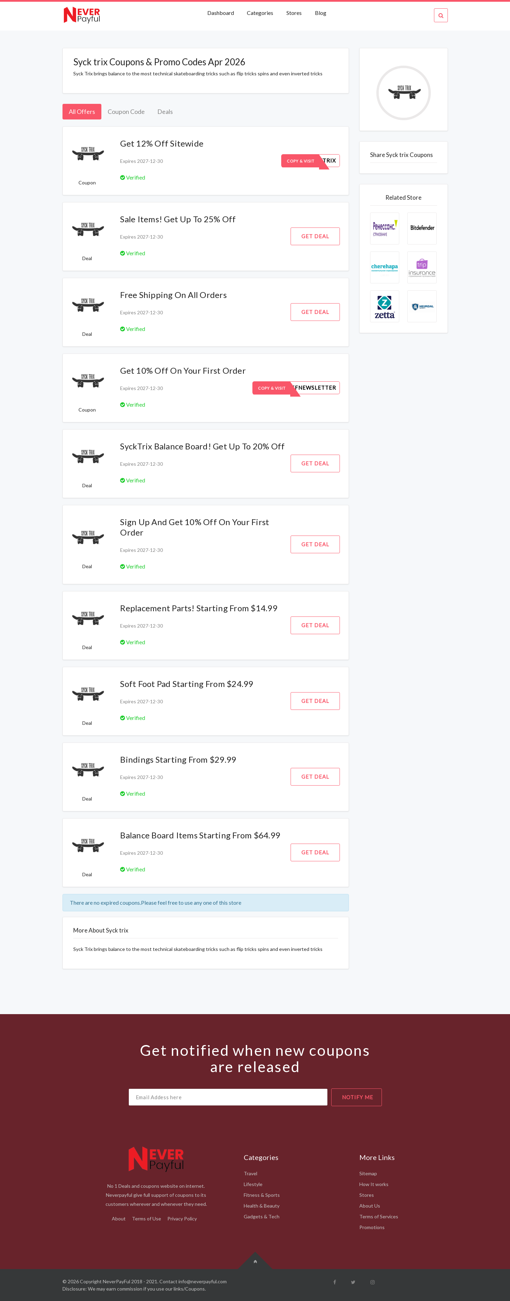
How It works (373, 1184)
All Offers (82, 111)
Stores (294, 12)
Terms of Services (378, 1216)
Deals (165, 111)
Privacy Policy (182, 1218)
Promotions (372, 1227)
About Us (369, 1206)
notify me (357, 1097)
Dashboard (221, 12)
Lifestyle (253, 1184)
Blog (320, 12)
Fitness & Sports (262, 1195)
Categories (260, 12)
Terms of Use (146, 1218)
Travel (250, 1173)
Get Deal (315, 236)
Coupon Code (126, 111)
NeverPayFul (116, 1281)
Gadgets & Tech (261, 1216)
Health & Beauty (261, 1206)
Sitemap (368, 1173)
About (119, 1218)
